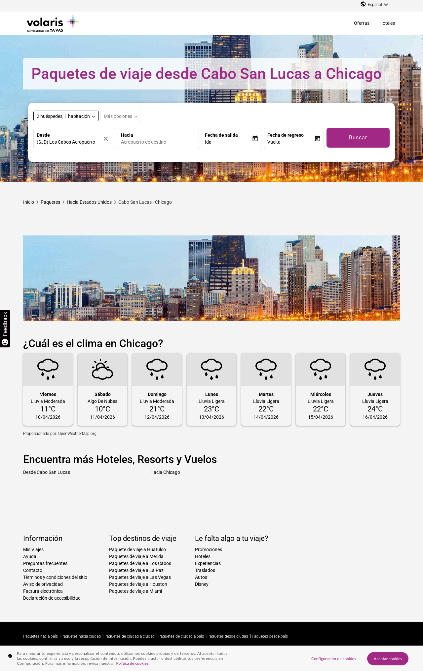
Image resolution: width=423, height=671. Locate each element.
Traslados (205, 570)
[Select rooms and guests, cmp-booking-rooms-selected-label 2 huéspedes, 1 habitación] (66, 116)
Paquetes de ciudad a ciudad (129, 636)
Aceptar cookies (388, 658)
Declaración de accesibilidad (52, 598)
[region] (211, 658)
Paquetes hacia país (40, 636)
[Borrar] (107, 138)
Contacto (32, 570)
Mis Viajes (33, 549)
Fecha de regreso (285, 135)
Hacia (127, 135)
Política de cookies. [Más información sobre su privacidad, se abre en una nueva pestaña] (132, 663)
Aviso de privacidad (43, 584)
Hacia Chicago (165, 472)
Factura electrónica (43, 591)
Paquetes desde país (270, 636)
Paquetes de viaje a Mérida (136, 556)
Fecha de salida (221, 135)
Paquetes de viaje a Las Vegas (140, 577)
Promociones (208, 549)
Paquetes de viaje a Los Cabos (140, 563)
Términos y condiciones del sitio (55, 577)
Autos (201, 577)
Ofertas (361, 23)
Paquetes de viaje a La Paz (136, 570)
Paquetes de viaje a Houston (138, 584)
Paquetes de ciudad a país (181, 636)
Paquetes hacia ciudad (81, 636)
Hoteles (387, 23)
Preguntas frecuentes (45, 563)
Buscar (358, 137)
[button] (228, 142)
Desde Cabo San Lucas (46, 472)
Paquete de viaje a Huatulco (137, 549)
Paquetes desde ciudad (228, 636)
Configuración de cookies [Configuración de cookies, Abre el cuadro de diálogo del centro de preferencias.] (333, 658)
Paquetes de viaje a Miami (135, 591)
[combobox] (160, 142)
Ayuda (29, 556)
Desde (43, 135)
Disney (202, 584)
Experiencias (208, 563)
